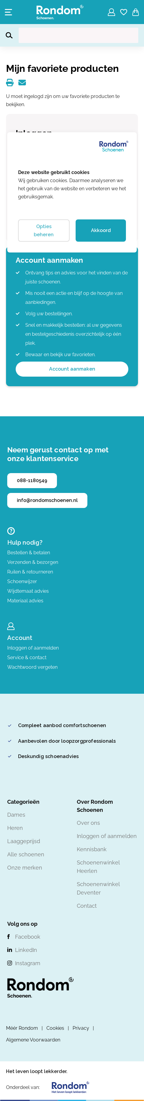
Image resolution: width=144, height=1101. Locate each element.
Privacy (81, 1028)
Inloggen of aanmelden (33, 648)
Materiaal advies (25, 601)
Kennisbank (92, 849)
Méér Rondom (22, 1028)
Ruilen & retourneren (30, 572)
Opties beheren (44, 230)
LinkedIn (26, 950)
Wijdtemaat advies (28, 591)
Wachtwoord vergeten (32, 667)
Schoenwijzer (22, 581)
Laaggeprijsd (23, 841)
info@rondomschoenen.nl (47, 500)
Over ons (88, 823)
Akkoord (101, 230)
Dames (16, 815)
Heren (15, 828)
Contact (87, 906)
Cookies (55, 1028)
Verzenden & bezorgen (32, 562)
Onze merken (24, 867)
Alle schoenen (25, 854)
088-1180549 (32, 480)
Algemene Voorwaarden (33, 1040)
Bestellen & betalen (28, 552)
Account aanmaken (72, 369)
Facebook (27, 937)
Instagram (27, 963)
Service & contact (26, 657)
